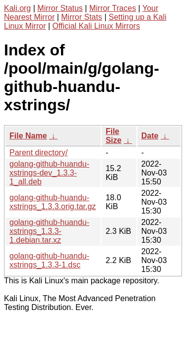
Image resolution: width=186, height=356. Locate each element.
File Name (28, 136)
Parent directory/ (38, 152)
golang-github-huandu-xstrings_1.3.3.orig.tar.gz (52, 202)
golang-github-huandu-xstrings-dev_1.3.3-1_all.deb (49, 173)
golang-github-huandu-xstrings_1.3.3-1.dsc (49, 260)
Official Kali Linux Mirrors (96, 26)
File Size (114, 135)
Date (150, 136)
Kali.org (17, 8)
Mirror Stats (81, 17)
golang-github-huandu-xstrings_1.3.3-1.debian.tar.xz (49, 231)
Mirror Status (60, 8)
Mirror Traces (112, 8)
